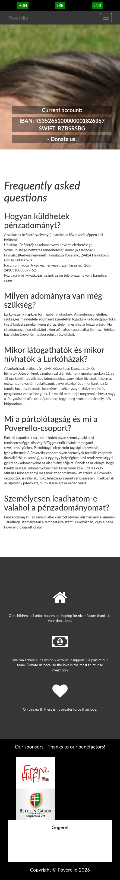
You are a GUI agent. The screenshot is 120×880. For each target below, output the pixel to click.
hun (22, 5)
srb (59, 5)
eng (97, 5)
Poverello (18, 18)
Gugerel (60, 827)
